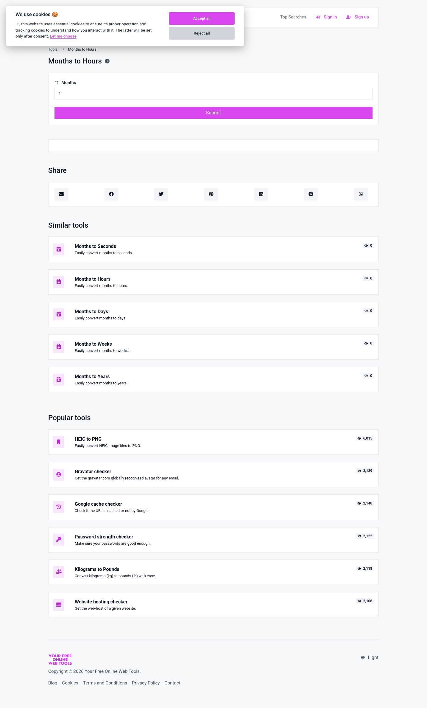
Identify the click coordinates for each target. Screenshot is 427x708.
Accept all (201, 18)
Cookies (70, 683)
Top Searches (293, 17)
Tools (52, 49)
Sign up (357, 17)
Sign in (326, 17)
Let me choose (63, 36)
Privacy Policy (146, 683)
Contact (172, 683)
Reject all (202, 33)
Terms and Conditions (105, 683)
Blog (52, 683)
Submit (213, 113)
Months (65, 82)
